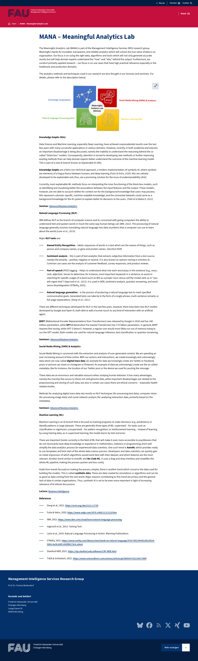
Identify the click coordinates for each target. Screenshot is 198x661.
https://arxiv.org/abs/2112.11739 (82, 505)
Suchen (187, 3)
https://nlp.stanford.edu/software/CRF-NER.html (94, 551)
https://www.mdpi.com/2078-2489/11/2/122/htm (93, 512)
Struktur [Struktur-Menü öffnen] (175, 3)
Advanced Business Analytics (64, 206)
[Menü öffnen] (185, 14)
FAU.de (160, 3)
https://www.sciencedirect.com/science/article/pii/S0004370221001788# (111, 558)
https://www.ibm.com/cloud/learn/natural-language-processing (92, 519)
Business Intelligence (59, 491)
